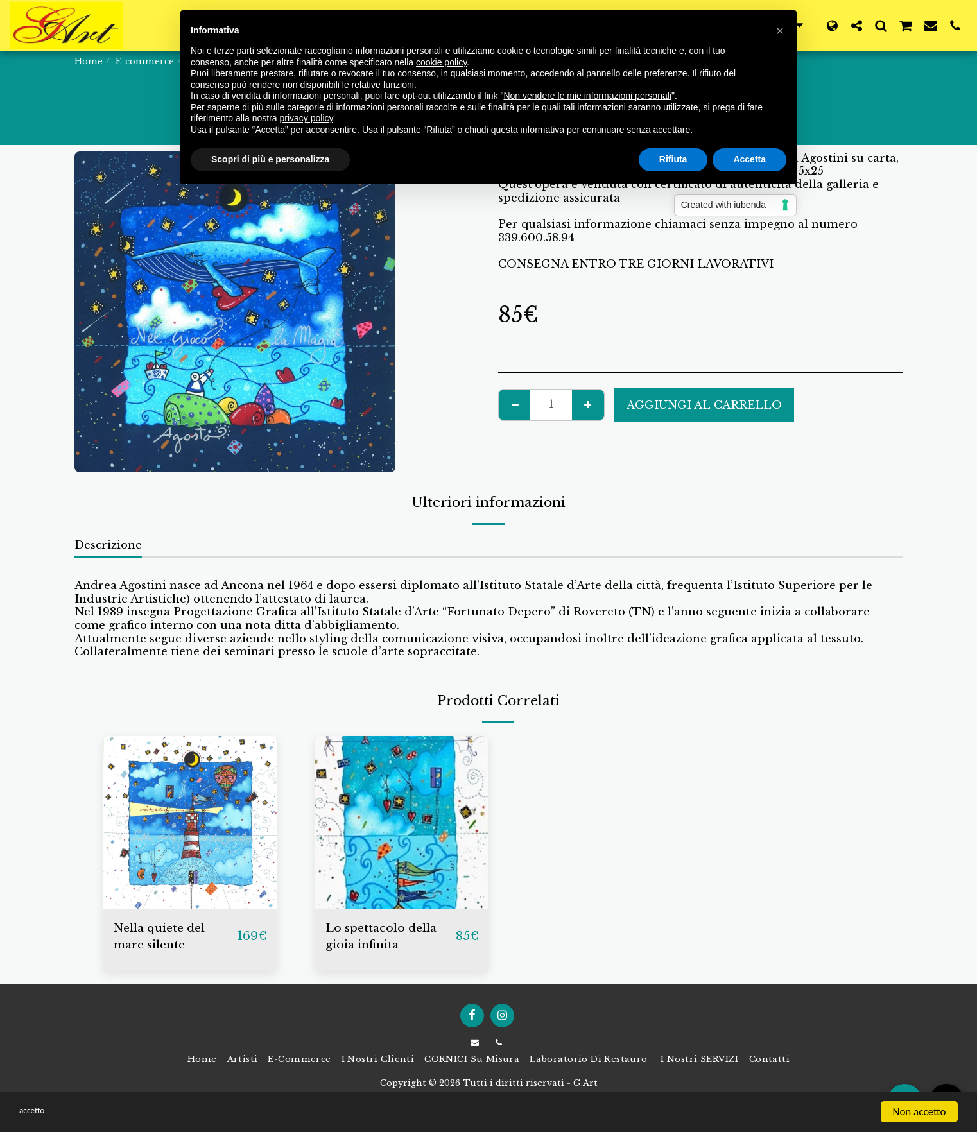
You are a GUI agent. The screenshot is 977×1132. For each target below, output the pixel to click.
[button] (856, 25)
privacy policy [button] (306, 118)
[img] (190, 822)
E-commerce (145, 61)
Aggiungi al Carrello (704, 405)
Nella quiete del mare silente (164, 938)
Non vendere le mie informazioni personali (587, 95)
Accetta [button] (749, 159)
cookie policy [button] (441, 62)
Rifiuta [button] (673, 159)
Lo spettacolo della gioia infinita (387, 938)
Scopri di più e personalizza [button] (270, 159)
